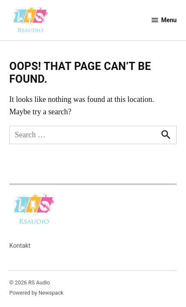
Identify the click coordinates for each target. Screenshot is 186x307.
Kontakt (20, 245)
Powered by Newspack (36, 293)
